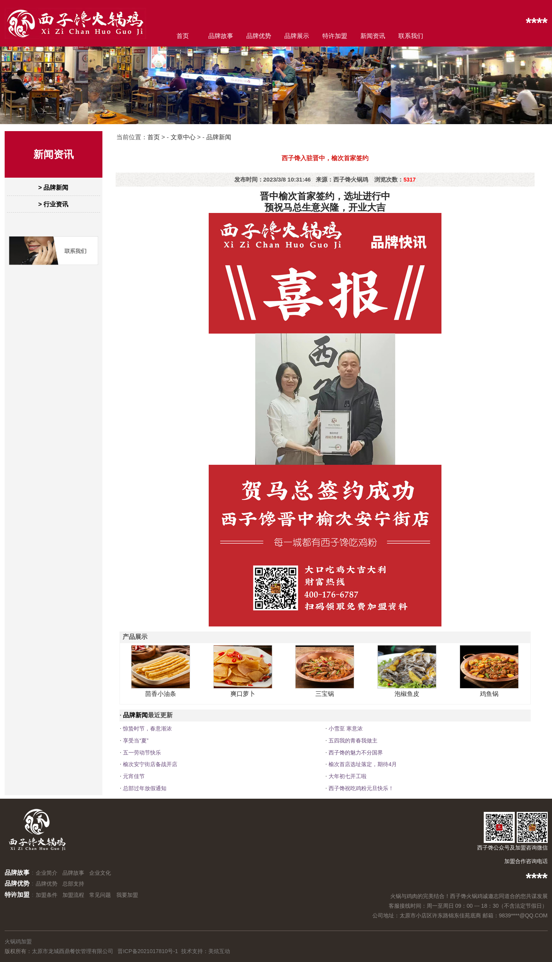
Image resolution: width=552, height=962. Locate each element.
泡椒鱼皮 (407, 693)
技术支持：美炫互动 (205, 951)
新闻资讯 (372, 36)
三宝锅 (324, 693)
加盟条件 (46, 895)
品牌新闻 (218, 137)
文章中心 (183, 137)
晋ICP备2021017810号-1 (148, 951)
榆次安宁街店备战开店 (150, 764)
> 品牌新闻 (53, 187)
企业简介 (46, 873)
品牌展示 (296, 36)
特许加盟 (334, 36)
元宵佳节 (134, 776)
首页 (183, 36)
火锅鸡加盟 (18, 941)
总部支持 (73, 884)
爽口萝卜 (242, 693)
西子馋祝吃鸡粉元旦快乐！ (361, 788)
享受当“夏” (135, 740)
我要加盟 (127, 895)
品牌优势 (258, 36)
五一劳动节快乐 (142, 752)
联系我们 (410, 36)
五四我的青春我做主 (353, 740)
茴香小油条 (160, 693)
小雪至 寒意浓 (346, 728)
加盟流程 (73, 895)
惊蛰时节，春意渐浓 (147, 728)
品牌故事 (220, 36)
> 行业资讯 (53, 204)
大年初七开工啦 (348, 776)
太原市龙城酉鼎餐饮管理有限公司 (72, 951)
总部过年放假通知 (144, 788)
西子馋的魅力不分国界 (356, 752)
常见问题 (100, 895)
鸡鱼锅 (489, 693)
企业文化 (100, 873)
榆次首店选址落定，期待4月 (363, 764)
